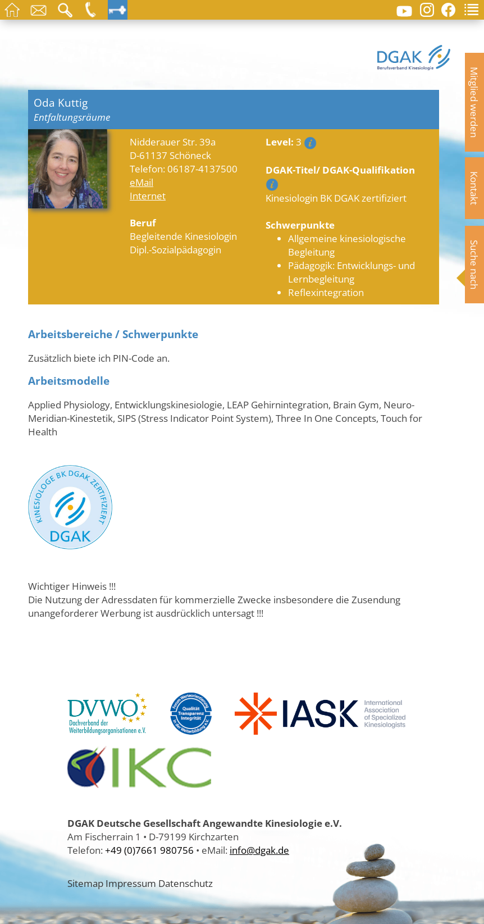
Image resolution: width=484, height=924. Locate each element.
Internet (148, 195)
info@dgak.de (259, 850)
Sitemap (85, 883)
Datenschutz (185, 883)
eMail (141, 182)
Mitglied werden (474, 102)
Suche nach (474, 264)
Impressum (131, 883)
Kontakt (474, 188)
